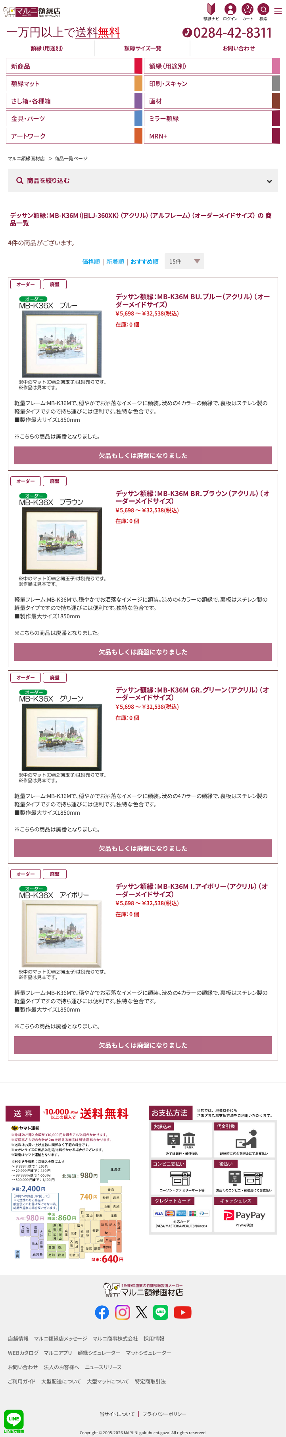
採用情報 (154, 1338)
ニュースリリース (103, 1367)
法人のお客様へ (61, 1367)
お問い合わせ (239, 48)
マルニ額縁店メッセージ (60, 1338)
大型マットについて (108, 1381)
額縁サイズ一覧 (142, 48)
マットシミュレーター (148, 1352)
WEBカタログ (23, 1352)
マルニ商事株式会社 (115, 1338)
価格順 (91, 261)
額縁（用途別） (47, 48)
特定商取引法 (150, 1381)
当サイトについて (117, 1413)
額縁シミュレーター (99, 1352)
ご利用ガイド (22, 1381)
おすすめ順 (145, 261)
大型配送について (61, 1381)
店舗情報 (18, 1338)
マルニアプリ (58, 1352)
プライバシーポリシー (164, 1413)
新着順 (115, 261)
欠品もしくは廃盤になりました (143, 455)
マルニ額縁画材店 (26, 158)
